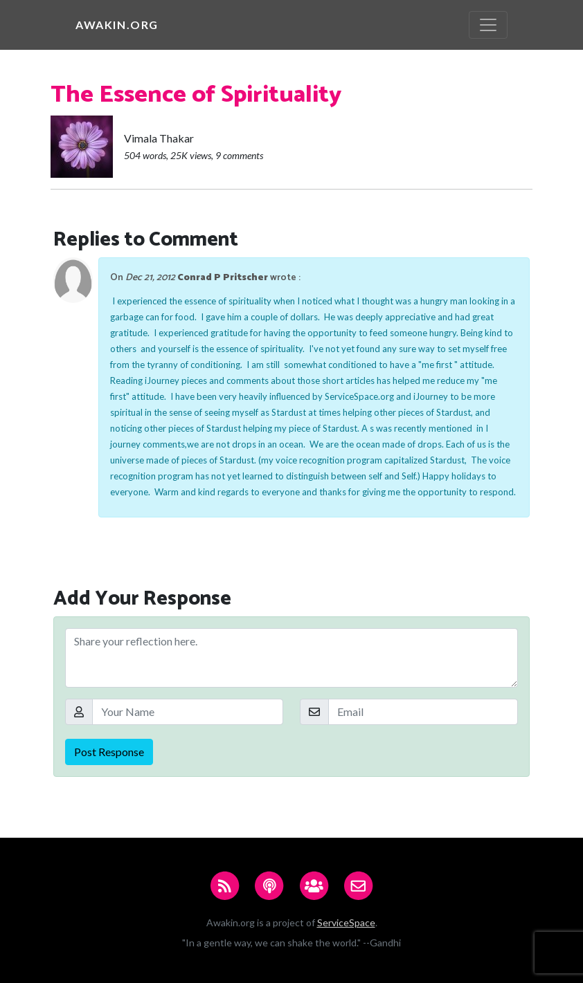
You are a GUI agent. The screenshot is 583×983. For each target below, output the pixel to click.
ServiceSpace (346, 922)
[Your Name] (187, 712)
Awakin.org (117, 24)
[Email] (423, 712)
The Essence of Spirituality (196, 95)
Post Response (109, 751)
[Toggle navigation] (488, 25)
